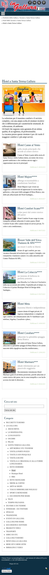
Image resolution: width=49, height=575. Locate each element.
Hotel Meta (24, 303)
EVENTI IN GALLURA (15, 518)
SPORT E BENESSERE (18, 493)
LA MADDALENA (15, 432)
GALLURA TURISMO (14, 538)
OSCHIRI (11, 439)
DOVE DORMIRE (17, 467)
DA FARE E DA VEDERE (16, 506)
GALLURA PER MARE (15, 522)
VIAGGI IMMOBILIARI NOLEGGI (23, 489)
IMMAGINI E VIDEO (14, 547)
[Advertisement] (24, 51)
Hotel (14, 470)
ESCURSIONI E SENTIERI (16, 525)
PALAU (11, 442)
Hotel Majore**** (27, 176)
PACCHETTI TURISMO (15, 422)
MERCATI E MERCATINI (16, 544)
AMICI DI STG (12, 535)
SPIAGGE (10, 512)
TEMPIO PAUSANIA (16, 502)
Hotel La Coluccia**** (30, 272)
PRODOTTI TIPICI (13, 528)
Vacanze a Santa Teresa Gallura (29, 18)
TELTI (10, 499)
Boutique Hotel (17, 473)
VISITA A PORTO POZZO (20, 451)
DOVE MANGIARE (17, 480)
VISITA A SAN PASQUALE (20, 455)
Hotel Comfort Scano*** (31, 208)
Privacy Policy (6, 571)
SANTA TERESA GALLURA (19, 445)
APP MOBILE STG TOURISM (21, 448)
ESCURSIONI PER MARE (20, 496)
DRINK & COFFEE (17, 483)
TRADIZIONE (11, 515)
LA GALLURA (12, 426)
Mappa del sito (13, 564)
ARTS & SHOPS (16, 486)
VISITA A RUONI (16, 458)
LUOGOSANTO (14, 435)
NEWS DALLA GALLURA (16, 541)
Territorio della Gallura (10, 18)
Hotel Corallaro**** (28, 333)
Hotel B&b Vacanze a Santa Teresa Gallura (17, 20)
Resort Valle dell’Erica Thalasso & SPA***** (29, 241)
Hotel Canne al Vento (29, 145)
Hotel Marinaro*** (28, 362)
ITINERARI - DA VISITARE (17, 509)
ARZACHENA (13, 429)
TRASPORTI (11, 531)
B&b (13, 477)
